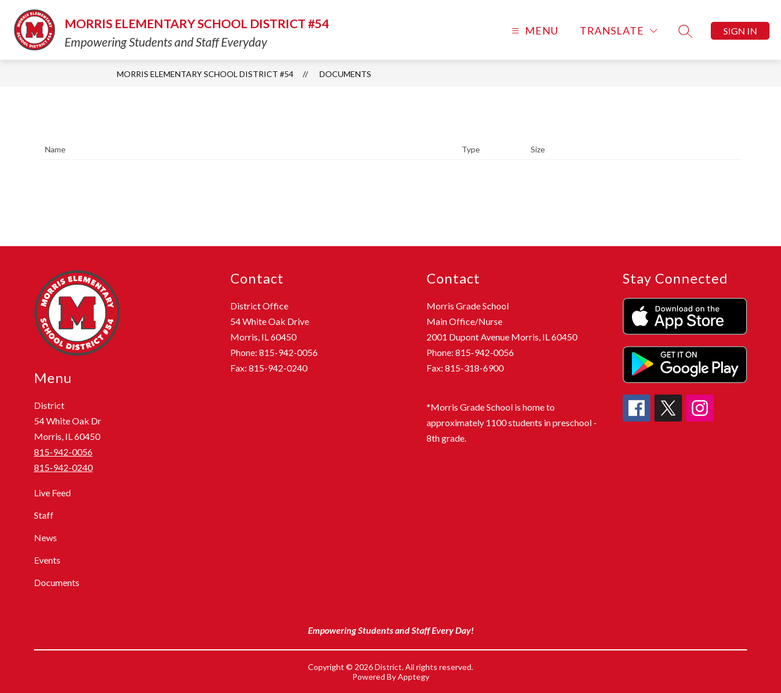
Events (47, 559)
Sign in (740, 30)
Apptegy (413, 676)
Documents (345, 74)
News (45, 537)
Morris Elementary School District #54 (205, 74)
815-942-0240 (63, 467)
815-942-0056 (63, 451)
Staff (44, 515)
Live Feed (52, 492)
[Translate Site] (618, 31)
